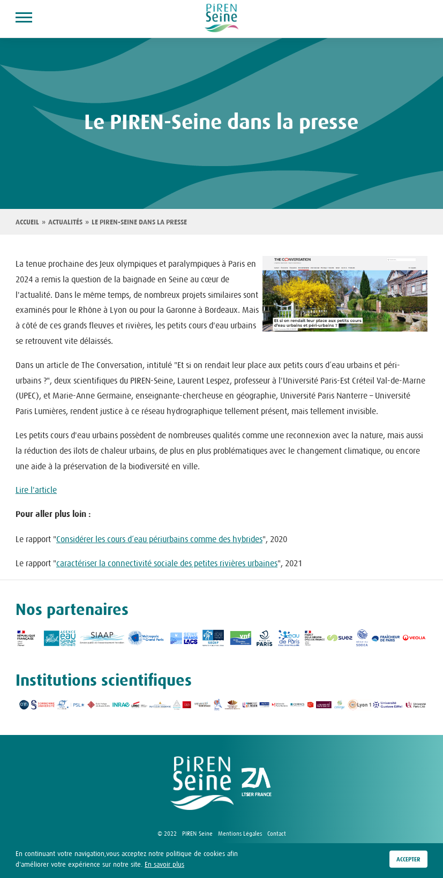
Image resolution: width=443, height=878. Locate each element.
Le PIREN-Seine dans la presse (139, 222)
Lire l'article (36, 489)
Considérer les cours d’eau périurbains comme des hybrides (159, 539)
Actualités (65, 222)
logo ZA (257, 783)
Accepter (408, 859)
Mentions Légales (240, 833)
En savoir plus (164, 864)
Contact (276, 833)
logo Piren (202, 783)
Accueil (27, 222)
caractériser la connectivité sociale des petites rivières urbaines (166, 563)
